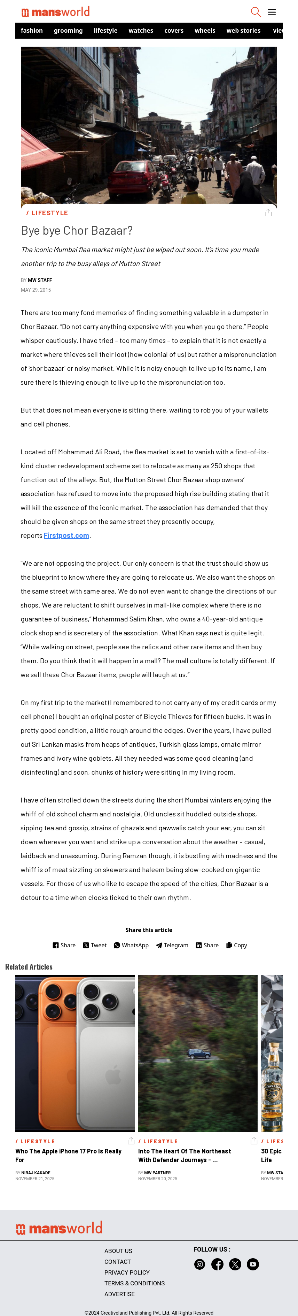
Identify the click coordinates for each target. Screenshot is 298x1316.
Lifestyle (106, 30)
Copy (236, 945)
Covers (173, 30)
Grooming (68, 30)
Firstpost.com (66, 535)
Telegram (172, 945)
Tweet (95, 945)
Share (64, 945)
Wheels (205, 30)
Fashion (32, 30)
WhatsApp (131, 945)
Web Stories (244, 30)
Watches (141, 30)
